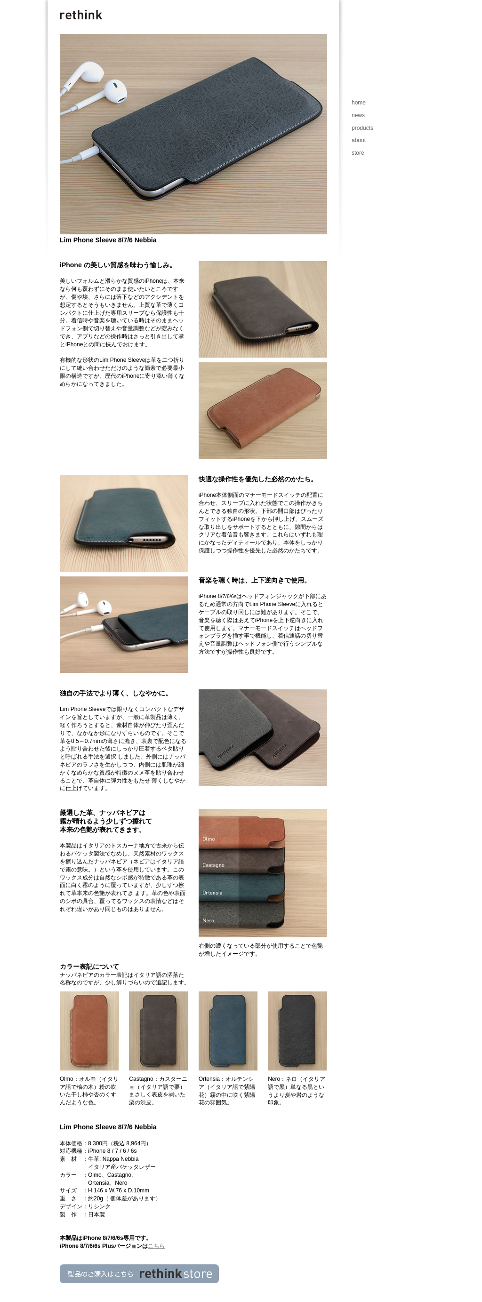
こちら (156, 1246)
